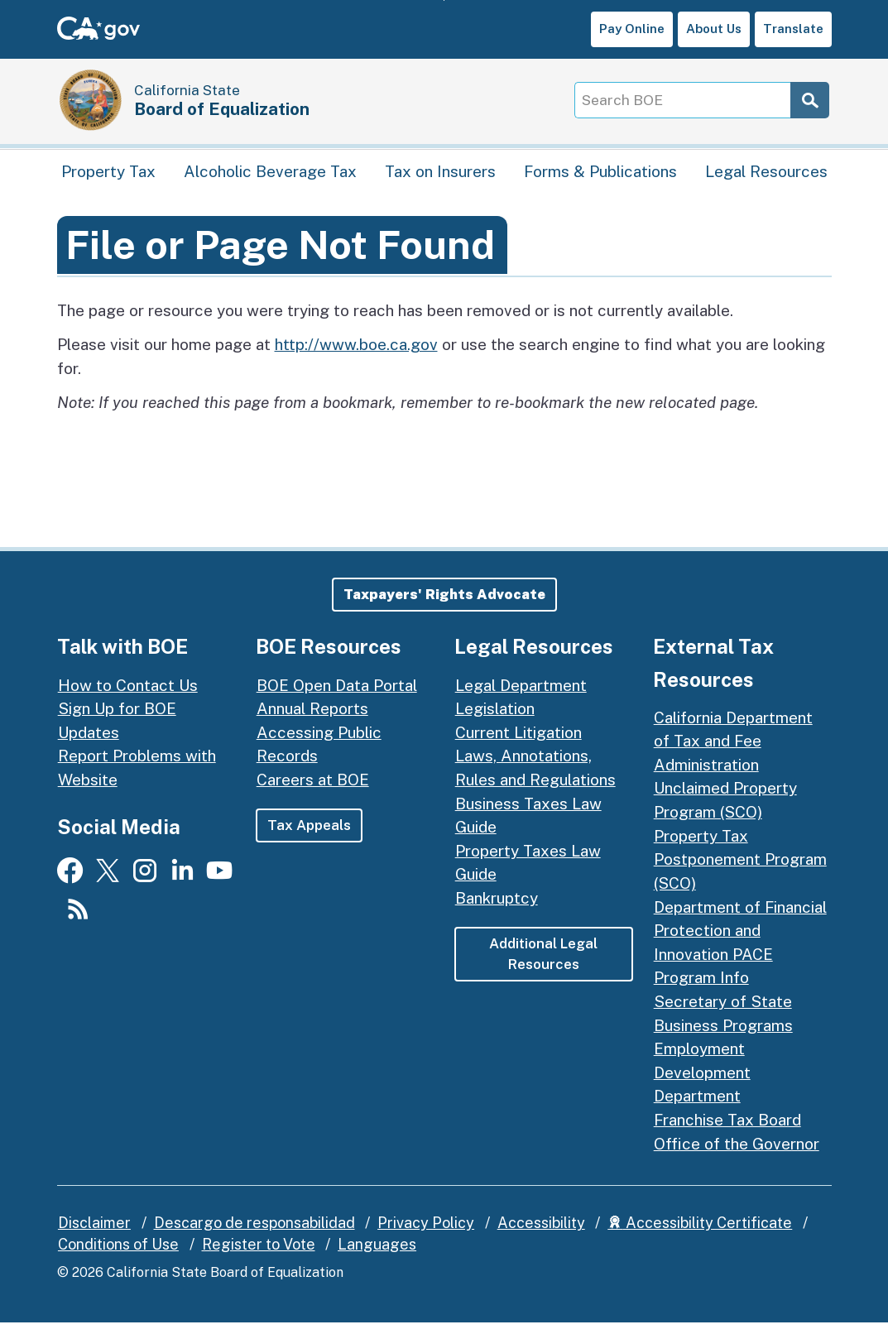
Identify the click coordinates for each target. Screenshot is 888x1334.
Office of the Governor (736, 1155)
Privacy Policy (425, 1234)
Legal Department (521, 696)
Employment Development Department (702, 1083)
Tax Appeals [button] (309, 836)
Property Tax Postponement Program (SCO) (740, 871)
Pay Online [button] (632, 29)
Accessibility (541, 1234)
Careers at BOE (313, 791)
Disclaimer (94, 1234)
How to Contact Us (128, 696)
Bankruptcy (496, 909)
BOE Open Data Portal (337, 696)
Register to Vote (258, 1255)
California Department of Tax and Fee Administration (733, 752)
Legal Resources (766, 178)
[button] (444, 605)
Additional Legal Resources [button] (543, 966)
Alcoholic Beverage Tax (270, 178)
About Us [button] (714, 29)
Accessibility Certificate (699, 1234)
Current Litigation (518, 744)
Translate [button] (793, 29)
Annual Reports (312, 720)
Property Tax (108, 178)
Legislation (495, 720)
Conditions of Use (118, 1255)
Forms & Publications (600, 178)
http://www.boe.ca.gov (356, 356)
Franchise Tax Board (727, 1131)
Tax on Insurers (440, 178)
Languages (377, 1255)
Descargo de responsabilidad (254, 1234)
